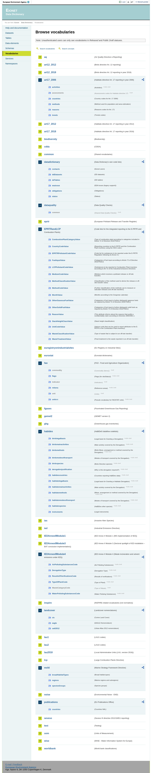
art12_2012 (50, 64)
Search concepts (68, 49)
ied (45, 528)
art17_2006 (50, 80)
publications (51, 702)
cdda (46, 146)
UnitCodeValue (58, 327)
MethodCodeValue (60, 288)
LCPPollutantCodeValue (62, 267)
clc (53, 617)
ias (45, 520)
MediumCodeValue (60, 274)
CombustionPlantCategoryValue (66, 239)
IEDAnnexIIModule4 (55, 554)
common (49, 154)
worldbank (50, 748)
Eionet (16, 22)
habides (48, 431)
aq (45, 57)
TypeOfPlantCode (59, 582)
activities (56, 87)
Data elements (12, 43)
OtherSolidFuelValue (61, 307)
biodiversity (50, 139)
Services (9, 58)
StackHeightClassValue (62, 321)
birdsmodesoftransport (62, 458)
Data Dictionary (27, 22)
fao (46, 363)
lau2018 (48, 652)
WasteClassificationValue (63, 334)
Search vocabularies (47, 49)
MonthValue (57, 295)
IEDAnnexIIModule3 (55, 543)
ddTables (56, 180)
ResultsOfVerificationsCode (64, 576)
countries (56, 99)
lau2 (46, 645)
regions (55, 680)
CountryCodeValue (60, 246)
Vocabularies (11, 53)
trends (55, 115)
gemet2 (48, 416)
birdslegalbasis (58, 438)
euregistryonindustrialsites (59, 348)
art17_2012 (50, 124)
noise (47, 694)
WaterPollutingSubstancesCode (66, 593)
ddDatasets (57, 174)
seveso (48, 718)
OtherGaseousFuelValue (62, 300)
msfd (47, 667)
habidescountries (59, 475)
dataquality (50, 205)
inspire (48, 603)
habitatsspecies (59, 506)
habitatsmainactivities (61, 487)
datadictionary (52, 162)
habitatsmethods (59, 493)
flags (54, 376)
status (54, 196)
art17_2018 (50, 131)
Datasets (9, 33)
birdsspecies (57, 463)
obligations (57, 191)
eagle (54, 623)
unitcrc (55, 399)
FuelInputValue (58, 260)
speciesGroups (58, 686)
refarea (55, 388)
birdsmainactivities (60, 444)
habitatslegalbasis (60, 481)
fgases (47, 408)
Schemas (9, 48)
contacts (56, 169)
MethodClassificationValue (63, 281)
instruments (57, 512)
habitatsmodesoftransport (63, 500)
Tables (8, 38)
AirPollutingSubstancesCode (64, 564)
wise (46, 741)
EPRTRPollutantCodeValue (64, 253)
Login (124, 2)
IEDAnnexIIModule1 (55, 536)
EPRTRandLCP (52, 229)
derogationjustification (62, 469)
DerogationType (59, 570)
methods (56, 104)
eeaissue (56, 185)
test (46, 725)
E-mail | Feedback (13, 764)
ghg (46, 423)
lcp (45, 660)
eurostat (48, 355)
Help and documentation (16, 28)
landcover (49, 610)
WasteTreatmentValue (61, 339)
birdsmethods (58, 450)
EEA (17, 2)
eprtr (46, 221)
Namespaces (11, 63)
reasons (55, 110)
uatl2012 (55, 628)
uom (46, 733)
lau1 (46, 637)
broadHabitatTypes (60, 675)
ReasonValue (58, 314)
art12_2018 (50, 72)
